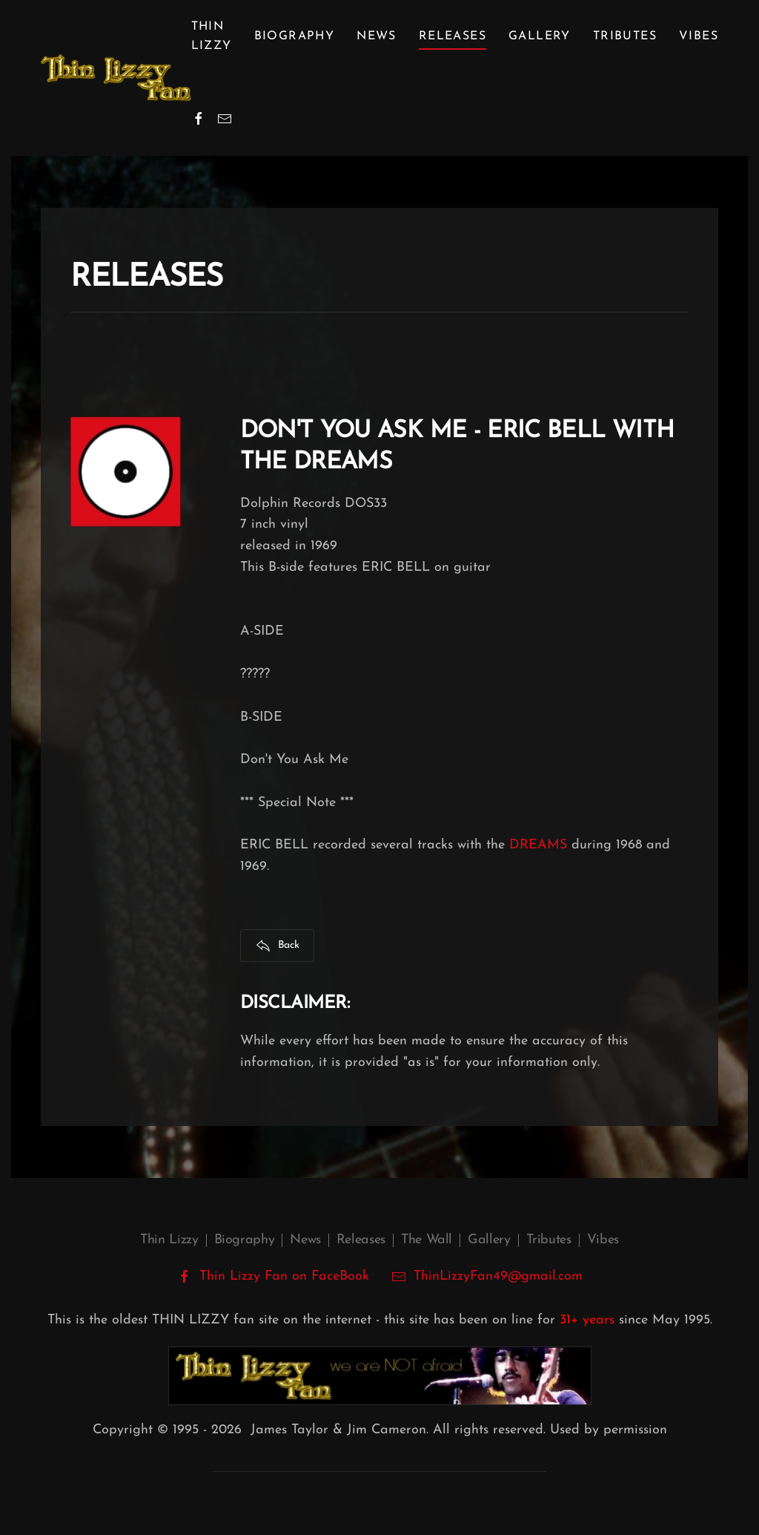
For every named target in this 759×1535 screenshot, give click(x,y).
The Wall (426, 1240)
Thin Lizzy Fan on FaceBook (273, 1276)
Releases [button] (452, 36)
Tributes (625, 36)
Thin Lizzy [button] (211, 36)
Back (277, 945)
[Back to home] (116, 78)
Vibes (698, 36)
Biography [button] (294, 36)
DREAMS (538, 845)
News (377, 36)
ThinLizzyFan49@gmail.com (498, 1276)
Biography (244, 1240)
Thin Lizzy (169, 1240)
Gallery (539, 36)
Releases (361, 1240)
